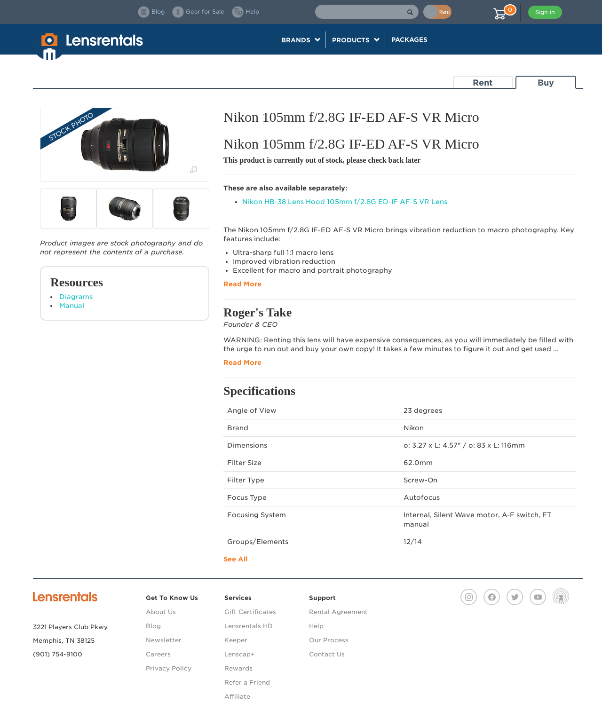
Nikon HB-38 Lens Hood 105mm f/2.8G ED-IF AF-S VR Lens (344, 201)
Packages (409, 39)
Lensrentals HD (248, 626)
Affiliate (237, 696)
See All (235, 559)
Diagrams (76, 296)
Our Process (329, 640)
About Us (161, 611)
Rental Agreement (338, 611)
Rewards (238, 668)
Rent (483, 82)
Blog (153, 626)
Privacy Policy (168, 668)
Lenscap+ (239, 654)
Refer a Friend (247, 682)
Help (316, 626)
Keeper (235, 640)
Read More (242, 284)
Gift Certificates (250, 611)
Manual (71, 305)
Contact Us (327, 654)
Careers (158, 654)
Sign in (545, 12)
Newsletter (164, 640)
